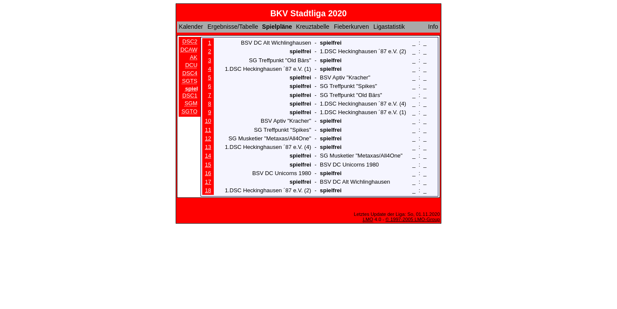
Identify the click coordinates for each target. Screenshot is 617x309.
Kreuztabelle (312, 26)
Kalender (191, 26)
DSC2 (190, 41)
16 (208, 173)
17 (208, 182)
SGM (191, 103)
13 (208, 147)
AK (194, 57)
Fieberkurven (351, 26)
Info (433, 26)
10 (208, 121)
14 (208, 155)
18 (208, 190)
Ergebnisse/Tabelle (232, 26)
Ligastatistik (388, 26)
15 (208, 164)
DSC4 (190, 73)
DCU (191, 65)
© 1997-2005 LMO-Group (413, 219)
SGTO (190, 111)
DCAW (189, 49)
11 (208, 130)
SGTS (190, 81)
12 (208, 138)
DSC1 (190, 95)
